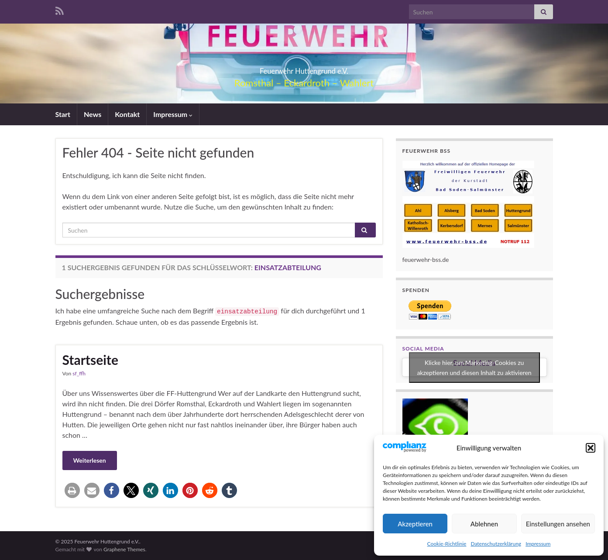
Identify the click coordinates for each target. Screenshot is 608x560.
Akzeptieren (415, 524)
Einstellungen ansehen (558, 524)
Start (62, 114)
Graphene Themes (124, 549)
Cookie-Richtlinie (447, 543)
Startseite (90, 360)
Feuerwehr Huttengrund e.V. (304, 68)
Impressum (538, 543)
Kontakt (127, 114)
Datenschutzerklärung (496, 543)
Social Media (423, 348)
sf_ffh (79, 373)
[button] (590, 447)
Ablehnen (484, 524)
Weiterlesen (89, 460)
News (92, 114)
